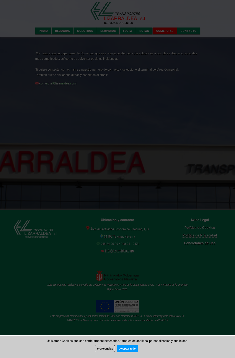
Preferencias (105, 348)
